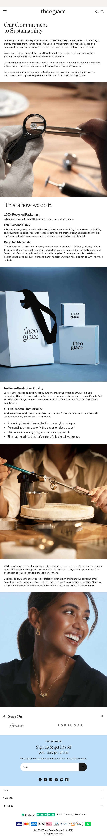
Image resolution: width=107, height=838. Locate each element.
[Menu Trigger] (5, 12)
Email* (26, 767)
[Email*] (49, 767)
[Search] (97, 12)
